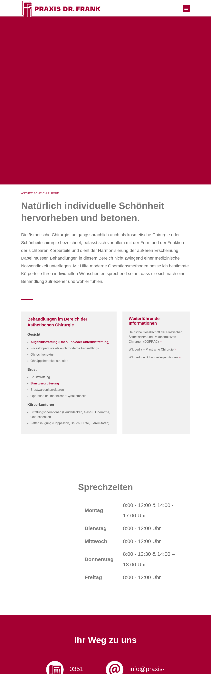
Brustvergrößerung (45, 384)
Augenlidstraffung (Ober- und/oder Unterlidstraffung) (70, 342)
